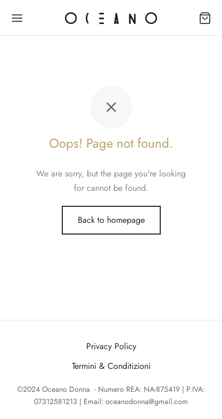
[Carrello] (205, 18)
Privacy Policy (111, 346)
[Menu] (17, 18)
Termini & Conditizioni (111, 366)
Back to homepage (111, 220)
